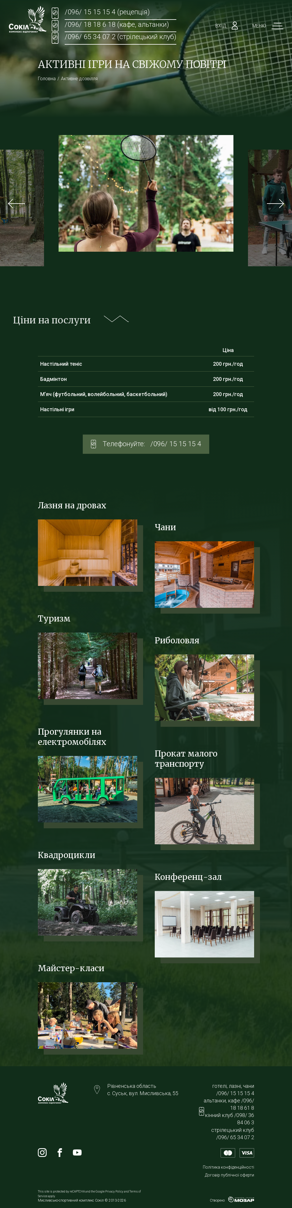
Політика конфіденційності (228, 1167)
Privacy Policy (114, 1191)
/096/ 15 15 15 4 (175, 444)
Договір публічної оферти (229, 1175)
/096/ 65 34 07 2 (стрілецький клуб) (120, 37)
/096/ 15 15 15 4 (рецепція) (107, 12)
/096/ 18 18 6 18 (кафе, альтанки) (117, 24)
